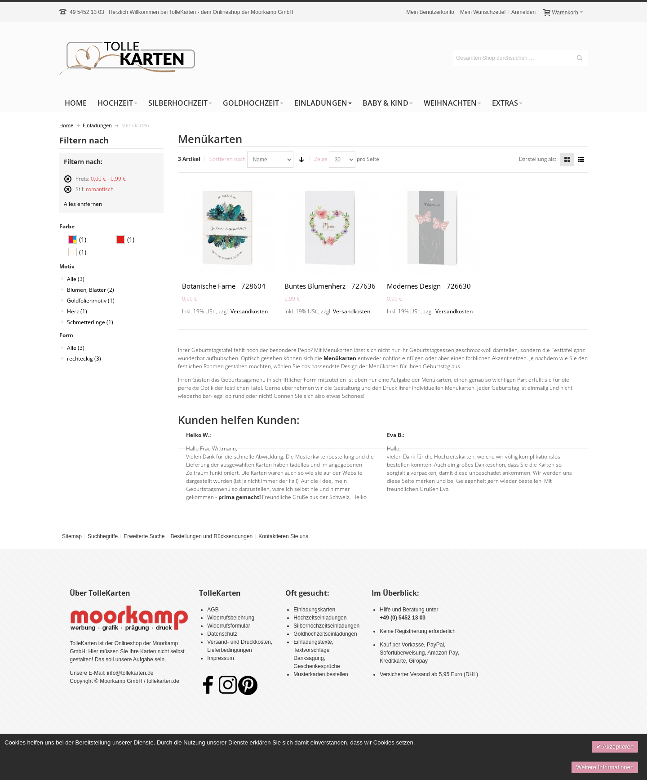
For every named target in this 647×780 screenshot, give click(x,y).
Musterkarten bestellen (320, 674)
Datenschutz (222, 634)
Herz (77, 311)
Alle (75, 279)
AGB (212, 609)
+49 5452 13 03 (85, 12)
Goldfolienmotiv (91, 300)
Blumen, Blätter (90, 290)
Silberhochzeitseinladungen (326, 626)
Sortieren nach (227, 159)
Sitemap (72, 536)
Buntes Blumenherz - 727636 (330, 285)
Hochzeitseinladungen (319, 618)
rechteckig (84, 358)
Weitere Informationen (605, 767)
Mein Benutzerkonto (430, 12)
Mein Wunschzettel (482, 12)
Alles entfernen (83, 204)
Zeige (321, 159)
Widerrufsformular (228, 626)
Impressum (220, 658)
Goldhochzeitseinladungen (325, 634)
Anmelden (523, 12)
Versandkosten (249, 311)
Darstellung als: (537, 159)
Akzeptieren (617, 746)
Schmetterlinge (90, 322)
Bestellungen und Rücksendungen (211, 536)
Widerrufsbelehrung (230, 618)
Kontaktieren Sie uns (283, 536)
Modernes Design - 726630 (429, 285)
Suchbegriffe (103, 536)
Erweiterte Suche (144, 536)
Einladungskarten (314, 609)
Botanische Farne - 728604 (224, 285)
